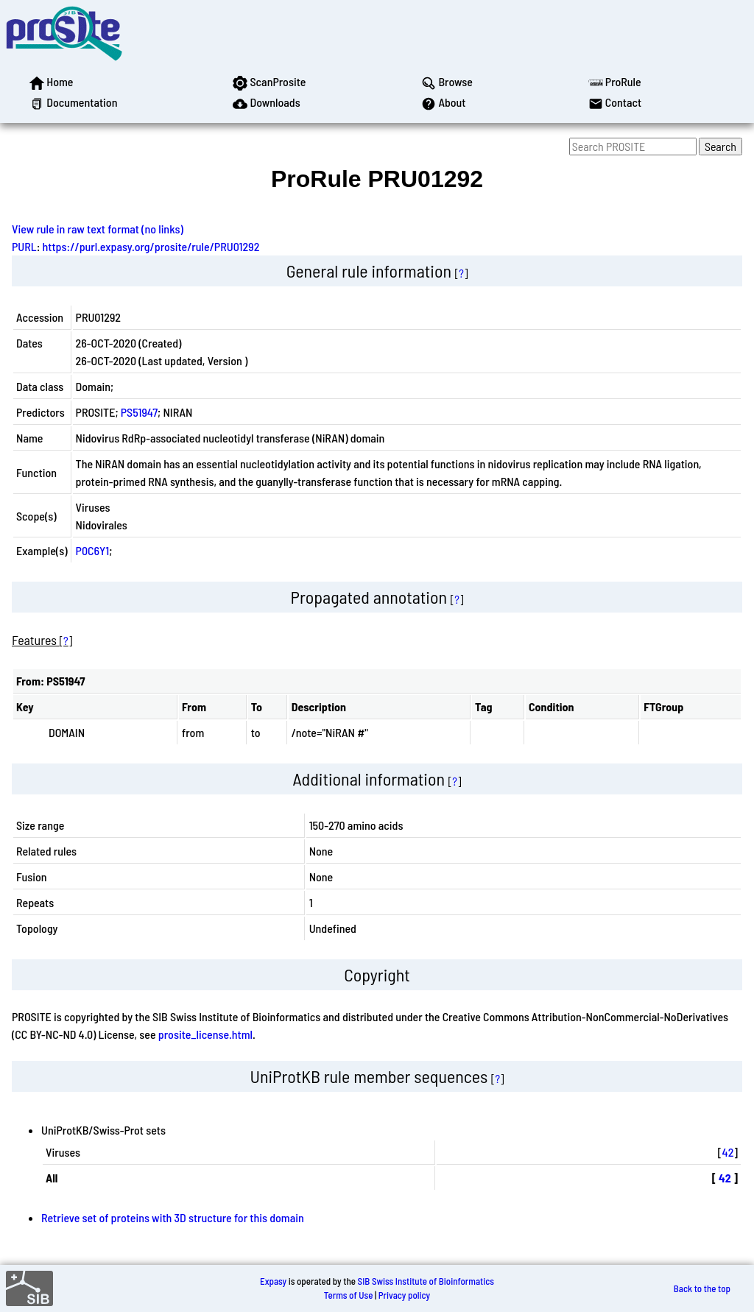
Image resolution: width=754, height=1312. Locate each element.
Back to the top (702, 1288)
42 (728, 1152)
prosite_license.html (205, 1034)
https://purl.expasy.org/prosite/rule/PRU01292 (151, 246)
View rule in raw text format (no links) (97, 229)
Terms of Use (348, 1295)
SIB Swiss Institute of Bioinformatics (426, 1281)
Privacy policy (404, 1295)
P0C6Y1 (93, 550)
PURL (24, 246)
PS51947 (139, 412)
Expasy (273, 1281)
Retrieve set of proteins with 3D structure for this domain (172, 1217)
